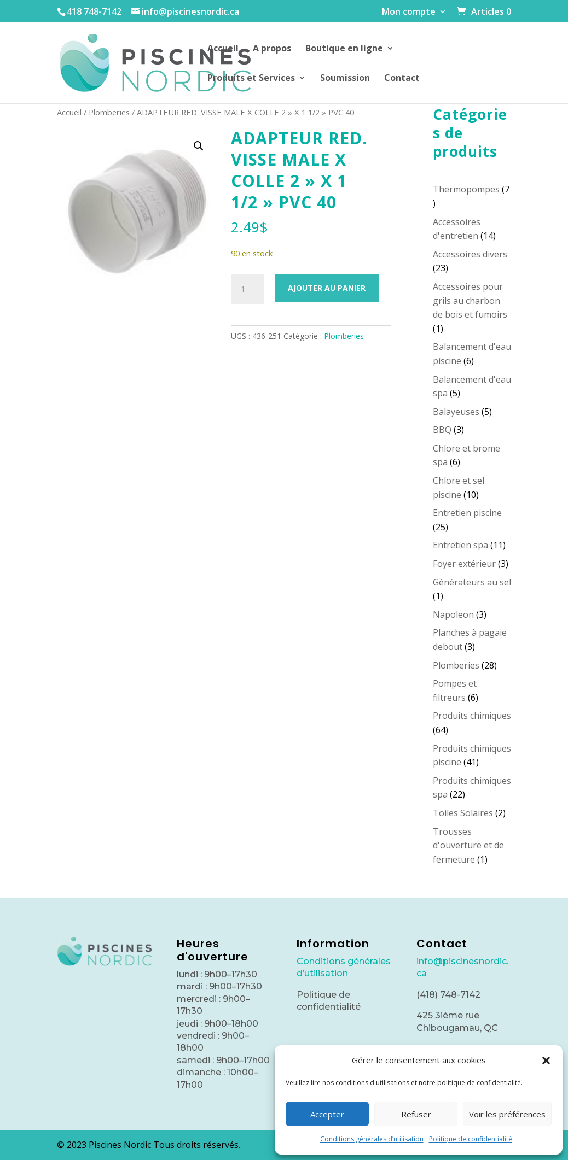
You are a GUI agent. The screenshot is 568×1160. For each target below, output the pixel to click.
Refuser (416, 1114)
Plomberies (109, 112)
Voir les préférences (507, 1114)
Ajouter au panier (327, 288)
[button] (546, 1060)
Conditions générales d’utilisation (372, 1139)
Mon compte (409, 12)
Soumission (345, 79)
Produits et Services (251, 79)
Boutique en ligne (344, 49)
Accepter (327, 1114)
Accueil (223, 49)
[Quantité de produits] (247, 289)
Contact (402, 79)
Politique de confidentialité (470, 1139)
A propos (272, 49)
